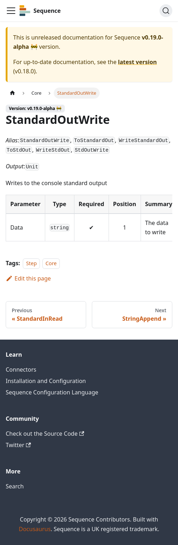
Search (15, 486)
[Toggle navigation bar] (11, 10)
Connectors (21, 369)
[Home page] (12, 93)
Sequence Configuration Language (52, 392)
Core (51, 263)
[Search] (165, 10)
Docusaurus (35, 529)
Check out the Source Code (45, 433)
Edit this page (28, 278)
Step (31, 263)
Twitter (18, 445)
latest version (137, 62)
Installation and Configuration (46, 381)
